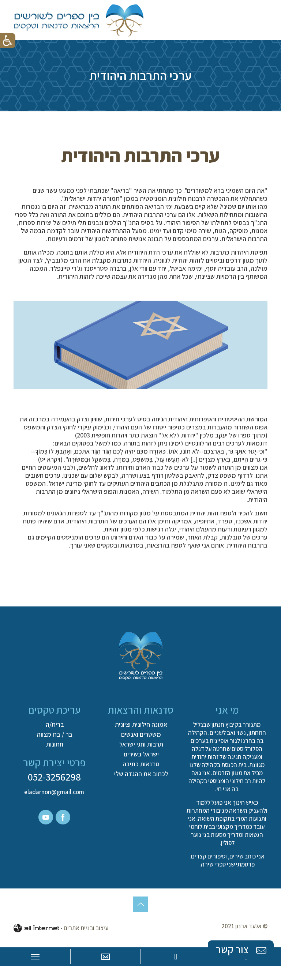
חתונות (54, 744)
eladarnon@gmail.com (54, 792)
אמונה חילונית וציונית (141, 725)
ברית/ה (55, 725)
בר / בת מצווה (54, 734)
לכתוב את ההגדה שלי (141, 774)
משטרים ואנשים (141, 734)
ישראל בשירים (141, 754)
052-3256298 (54, 776)
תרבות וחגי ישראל (141, 744)
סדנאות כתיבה (141, 764)
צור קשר (242, 950)
